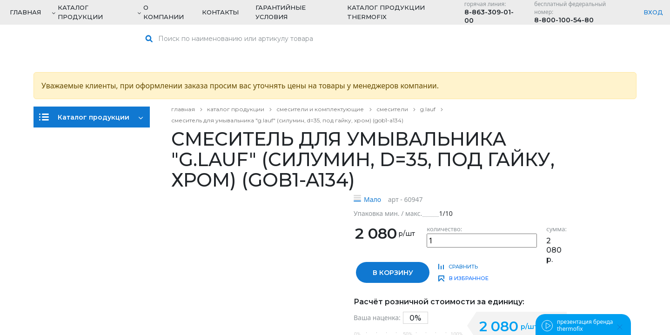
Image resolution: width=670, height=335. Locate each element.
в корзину (393, 272)
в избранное (469, 278)
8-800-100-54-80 (564, 20)
